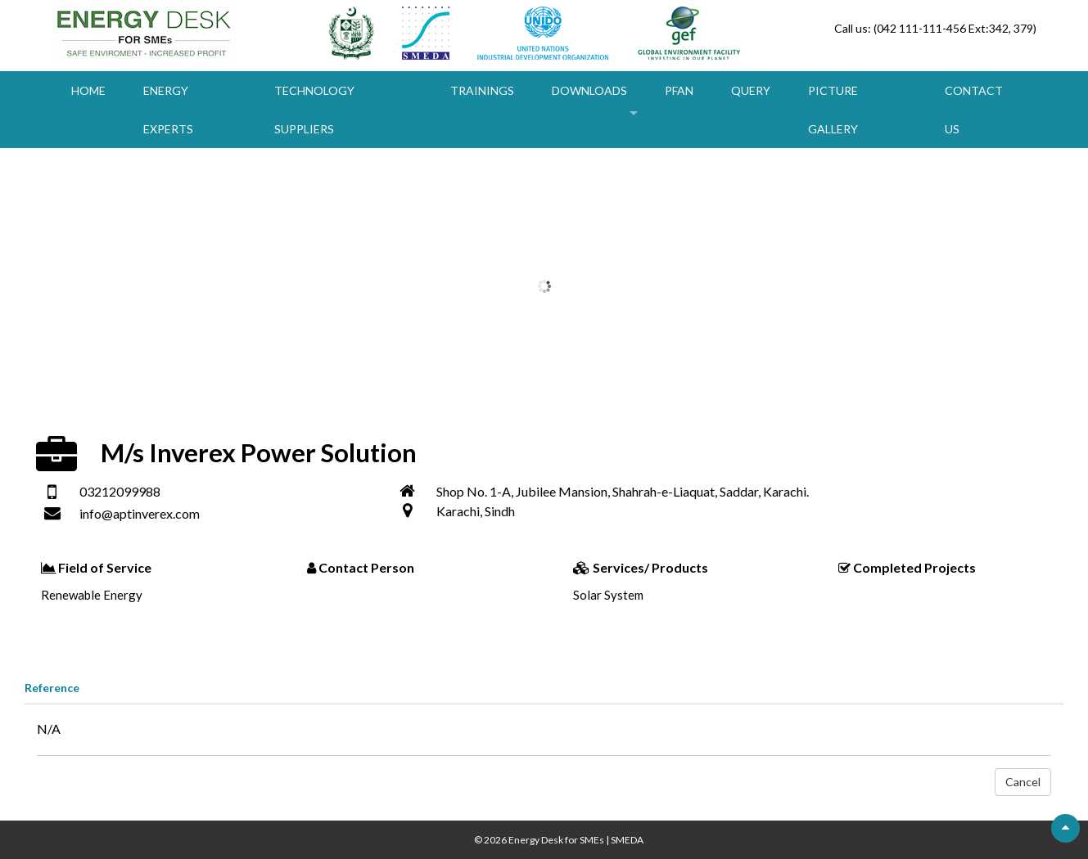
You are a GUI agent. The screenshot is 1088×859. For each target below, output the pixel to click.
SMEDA (627, 840)
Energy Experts (168, 109)
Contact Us (974, 109)
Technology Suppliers (314, 109)
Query (750, 90)
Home (88, 90)
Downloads (589, 90)
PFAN (679, 90)
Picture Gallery (833, 109)
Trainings (482, 90)
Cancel (1023, 782)
